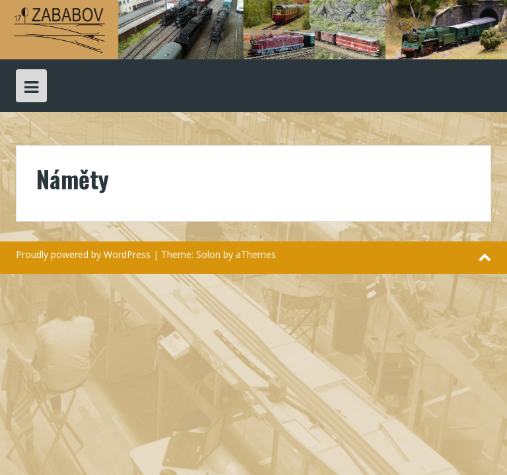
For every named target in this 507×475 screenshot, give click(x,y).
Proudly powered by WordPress (83, 254)
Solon (208, 254)
